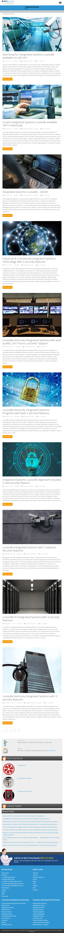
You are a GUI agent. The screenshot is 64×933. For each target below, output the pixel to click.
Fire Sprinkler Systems (24, 778)
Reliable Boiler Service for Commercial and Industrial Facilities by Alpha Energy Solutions (30, 821)
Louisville (35, 129)
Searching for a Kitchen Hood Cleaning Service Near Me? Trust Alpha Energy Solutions (30, 824)
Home (26, 8)
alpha (16, 61)
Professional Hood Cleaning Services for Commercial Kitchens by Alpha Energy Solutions (30, 830)
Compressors (21, 765)
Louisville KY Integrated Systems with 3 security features (30, 618)
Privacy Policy (53, 930)
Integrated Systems (34, 8)
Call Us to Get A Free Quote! (33, 858)
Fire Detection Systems (24, 791)
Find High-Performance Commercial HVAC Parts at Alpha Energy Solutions (26, 819)
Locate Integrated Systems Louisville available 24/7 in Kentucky (29, 123)
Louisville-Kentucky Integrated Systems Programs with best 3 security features (25, 411)
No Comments (40, 61)
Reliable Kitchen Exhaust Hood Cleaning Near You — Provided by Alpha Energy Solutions (30, 842)
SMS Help (32, 931)
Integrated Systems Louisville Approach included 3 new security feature (31, 481)
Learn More (48, 742)
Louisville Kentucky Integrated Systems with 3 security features (29, 697)
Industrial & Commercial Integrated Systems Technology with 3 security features (29, 260)
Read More (7, 79)
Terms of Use (46, 930)
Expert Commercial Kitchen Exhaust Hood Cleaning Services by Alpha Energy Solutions (30, 845)
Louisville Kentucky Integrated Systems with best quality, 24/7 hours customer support (31, 341)
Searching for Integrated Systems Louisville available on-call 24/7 (28, 56)
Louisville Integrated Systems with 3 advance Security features (29, 548)
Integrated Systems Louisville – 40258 (25, 192)
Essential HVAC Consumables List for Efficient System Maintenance (24, 816)
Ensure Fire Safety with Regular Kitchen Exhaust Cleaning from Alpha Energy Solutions (30, 827)
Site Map (59, 930)
